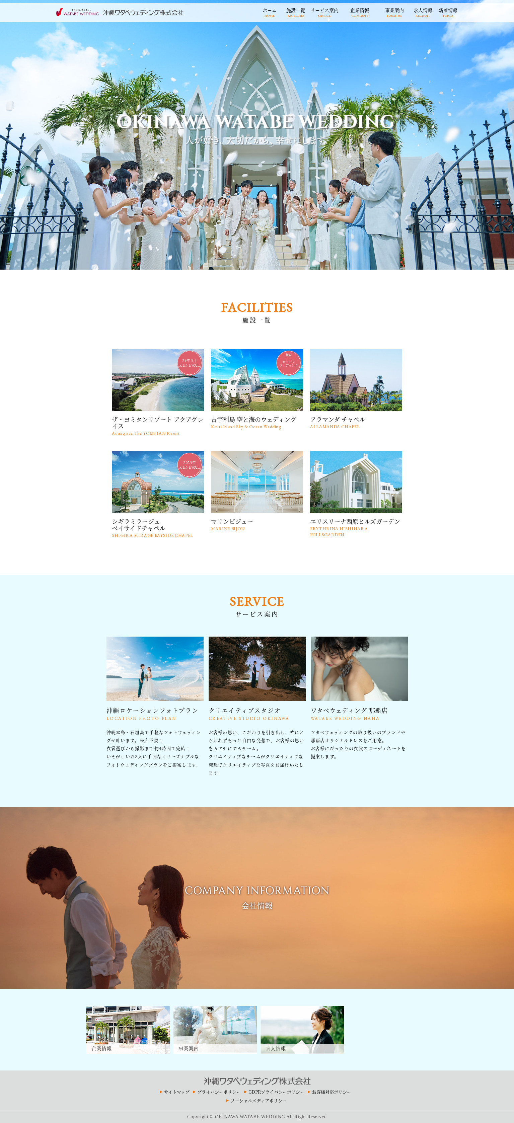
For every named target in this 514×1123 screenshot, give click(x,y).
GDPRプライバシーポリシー (276, 1092)
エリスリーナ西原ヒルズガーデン (356, 527)
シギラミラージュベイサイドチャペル (158, 528)
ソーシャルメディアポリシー (258, 1100)
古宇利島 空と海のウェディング (257, 422)
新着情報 (448, 12)
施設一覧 (295, 12)
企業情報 (360, 12)
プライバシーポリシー (219, 1092)
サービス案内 (324, 12)
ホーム (269, 12)
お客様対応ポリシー (331, 1092)
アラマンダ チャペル (356, 422)
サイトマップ (177, 1092)
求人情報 (423, 12)
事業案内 (394, 12)
